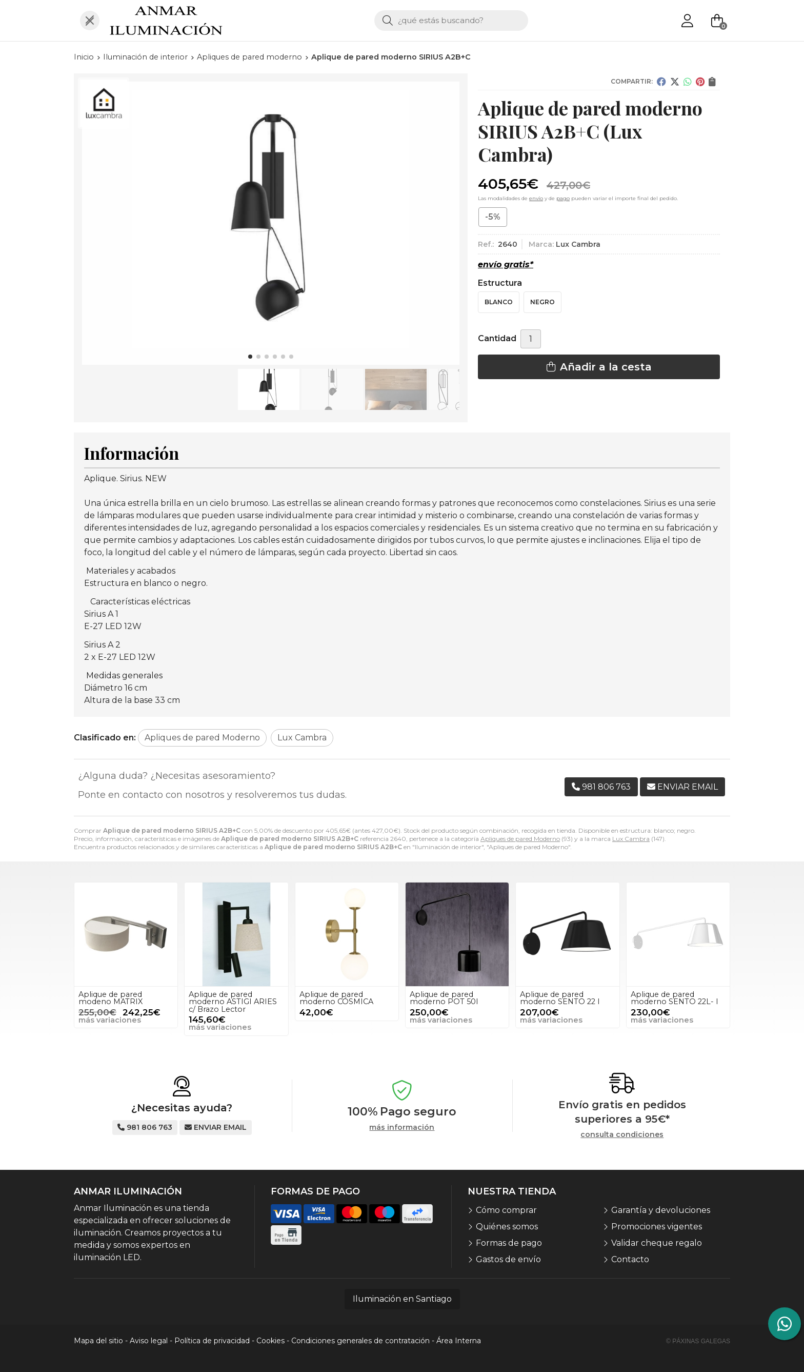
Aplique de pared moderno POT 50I (444, 998)
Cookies (270, 1340)
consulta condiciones (622, 1134)
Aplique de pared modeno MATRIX (110, 998)
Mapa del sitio (98, 1340)
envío (536, 198)
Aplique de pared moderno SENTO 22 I (560, 998)
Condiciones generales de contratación (360, 1340)
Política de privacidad (212, 1340)
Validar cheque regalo (656, 1243)
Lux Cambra (631, 838)
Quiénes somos (507, 1226)
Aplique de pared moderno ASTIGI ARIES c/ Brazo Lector (233, 1002)
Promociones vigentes (656, 1226)
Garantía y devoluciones (660, 1210)
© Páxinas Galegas (698, 1341)
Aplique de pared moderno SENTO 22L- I (674, 998)
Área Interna (458, 1340)
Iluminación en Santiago (402, 1299)
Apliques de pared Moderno (520, 838)
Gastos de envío (508, 1259)
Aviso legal (149, 1340)
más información (401, 1127)
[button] (250, 357)
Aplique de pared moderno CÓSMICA (336, 998)
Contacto (630, 1259)
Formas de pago (509, 1243)
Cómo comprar (506, 1210)
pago (563, 198)
